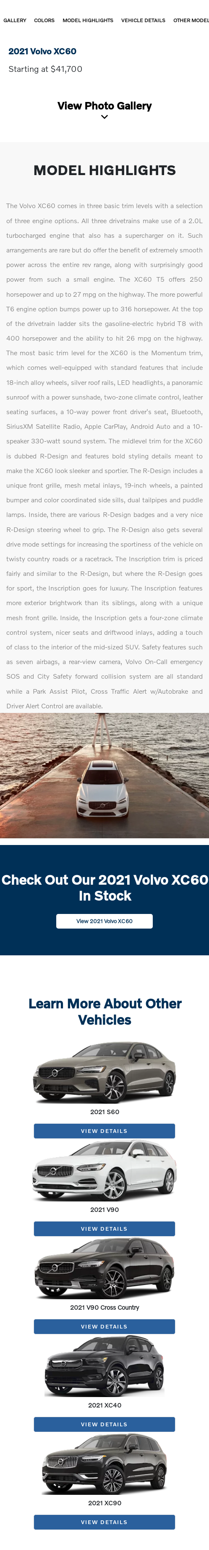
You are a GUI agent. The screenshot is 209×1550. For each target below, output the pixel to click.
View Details (104, 1131)
